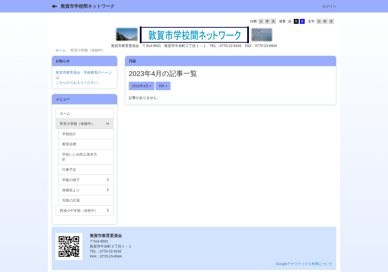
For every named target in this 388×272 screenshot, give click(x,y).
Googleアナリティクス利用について (304, 264)
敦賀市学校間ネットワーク (88, 6)
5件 (163, 86)
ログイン (329, 6)
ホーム (60, 50)
